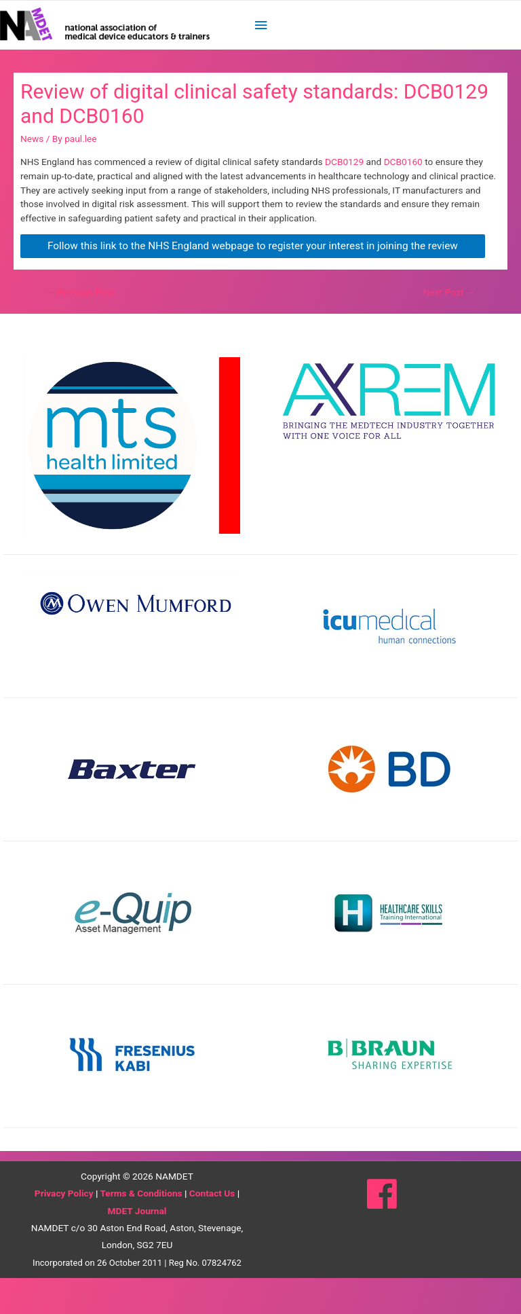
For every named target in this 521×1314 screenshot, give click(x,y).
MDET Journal (137, 1246)
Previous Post (80, 328)
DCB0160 (404, 198)
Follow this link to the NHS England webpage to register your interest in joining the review (252, 282)
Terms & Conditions (141, 1229)
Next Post (449, 328)
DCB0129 (345, 198)
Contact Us (212, 1229)
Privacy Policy (64, 1229)
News (31, 174)
